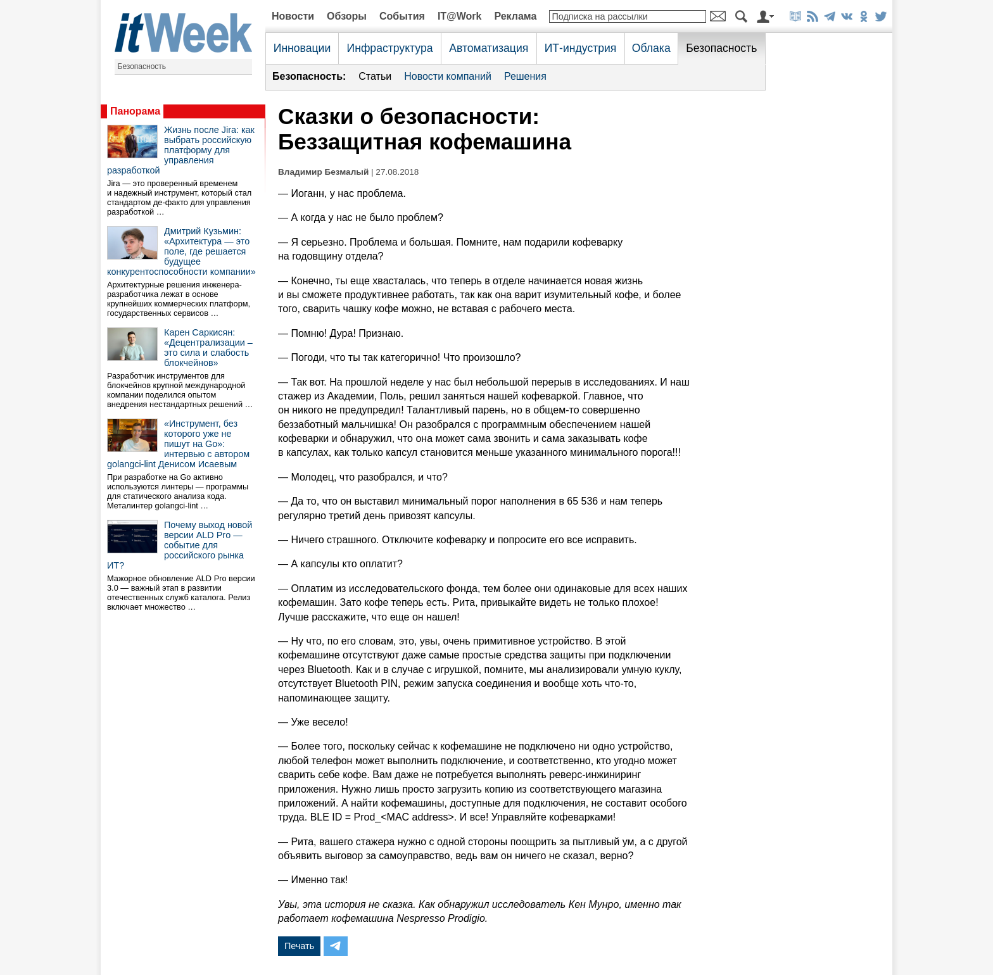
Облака (651, 48)
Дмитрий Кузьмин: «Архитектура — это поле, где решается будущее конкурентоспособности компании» (181, 251)
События (402, 16)
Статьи (374, 76)
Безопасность (142, 66)
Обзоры (347, 16)
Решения (525, 76)
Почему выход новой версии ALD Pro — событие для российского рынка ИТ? (179, 545)
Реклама (515, 16)
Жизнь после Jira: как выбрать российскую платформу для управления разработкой (181, 150)
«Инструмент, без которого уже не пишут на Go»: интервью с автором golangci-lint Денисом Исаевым (178, 443)
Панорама (135, 111)
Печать (299, 946)
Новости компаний (447, 76)
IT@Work (460, 16)
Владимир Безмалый (323, 172)
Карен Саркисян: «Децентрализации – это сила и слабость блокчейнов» (208, 347)
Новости (293, 16)
